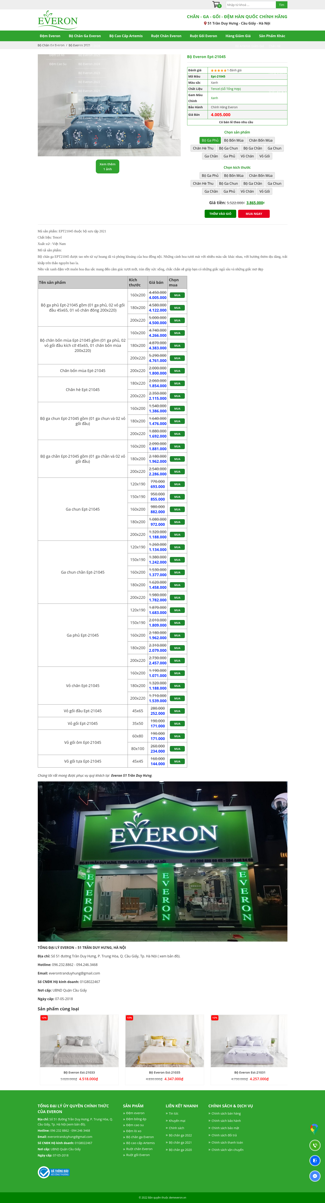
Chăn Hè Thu (203, 148)
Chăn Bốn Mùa (261, 140)
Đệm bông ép (136, 1119)
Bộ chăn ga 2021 (180, 1142)
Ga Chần (211, 156)
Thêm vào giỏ (220, 214)
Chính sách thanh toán (227, 1142)
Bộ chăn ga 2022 (180, 1135)
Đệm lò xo (133, 1131)
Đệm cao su (135, 1125)
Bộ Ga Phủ (210, 140)
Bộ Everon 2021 (79, 45)
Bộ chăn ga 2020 (180, 1150)
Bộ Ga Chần (252, 148)
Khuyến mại (177, 1121)
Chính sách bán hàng (226, 1113)
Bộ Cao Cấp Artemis (126, 36)
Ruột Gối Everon (203, 36)
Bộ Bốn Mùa (233, 140)
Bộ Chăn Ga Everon (85, 36)
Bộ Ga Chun (228, 148)
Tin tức (173, 1113)
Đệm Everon (50, 36)
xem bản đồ (169, 956)
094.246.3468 (87, 964)
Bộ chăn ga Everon (140, 1137)
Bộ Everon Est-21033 (93, 1072)
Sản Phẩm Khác (272, 36)
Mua (177, 295)
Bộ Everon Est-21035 (178, 1072)
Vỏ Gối (264, 156)
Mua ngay (254, 214)
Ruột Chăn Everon (166, 36)
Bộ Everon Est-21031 (263, 1072)
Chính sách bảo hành (226, 1121)
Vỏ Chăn (247, 156)
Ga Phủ (229, 156)
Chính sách (176, 1128)
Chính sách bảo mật (225, 1128)
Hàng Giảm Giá (238, 36)
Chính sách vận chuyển (227, 1150)
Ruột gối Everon (138, 1155)
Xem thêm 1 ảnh (108, 166)
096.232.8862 (62, 964)
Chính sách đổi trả (224, 1135)
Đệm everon (135, 1113)
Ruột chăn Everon (139, 1149)
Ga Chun (274, 148)
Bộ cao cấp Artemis (140, 1143)
